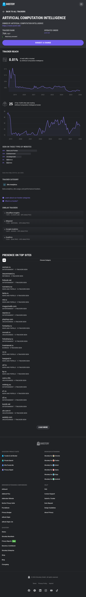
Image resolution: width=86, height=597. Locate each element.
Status (4, 532)
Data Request (48, 503)
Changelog (5, 564)
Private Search (7, 460)
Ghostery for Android (52, 479)
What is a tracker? (10, 201)
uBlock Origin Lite (7, 522)
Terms (34, 583)
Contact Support (49, 494)
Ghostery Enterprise (8, 550)
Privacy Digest (7, 470)
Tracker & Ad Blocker (9, 456)
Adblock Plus (6, 494)
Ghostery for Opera (51, 470)
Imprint (51, 583)
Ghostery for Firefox (51, 460)
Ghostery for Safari (51, 465)
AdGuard (4, 489)
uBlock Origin (6, 517)
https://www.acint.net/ (11, 26)
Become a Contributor (9, 546)
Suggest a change (43, 43)
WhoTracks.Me (8, 465)
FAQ (45, 489)
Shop (3, 555)
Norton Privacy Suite (8, 503)
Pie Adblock (5, 508)
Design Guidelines (50, 508)
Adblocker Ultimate (8, 498)
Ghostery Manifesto (8, 536)
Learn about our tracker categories (16, 198)
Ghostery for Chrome (52, 456)
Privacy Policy (42, 583)
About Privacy (48, 512)
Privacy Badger (6, 512)
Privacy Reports (9, 541)
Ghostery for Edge (51, 474)
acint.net (47, 33)
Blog (3, 560)
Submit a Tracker (49, 498)
